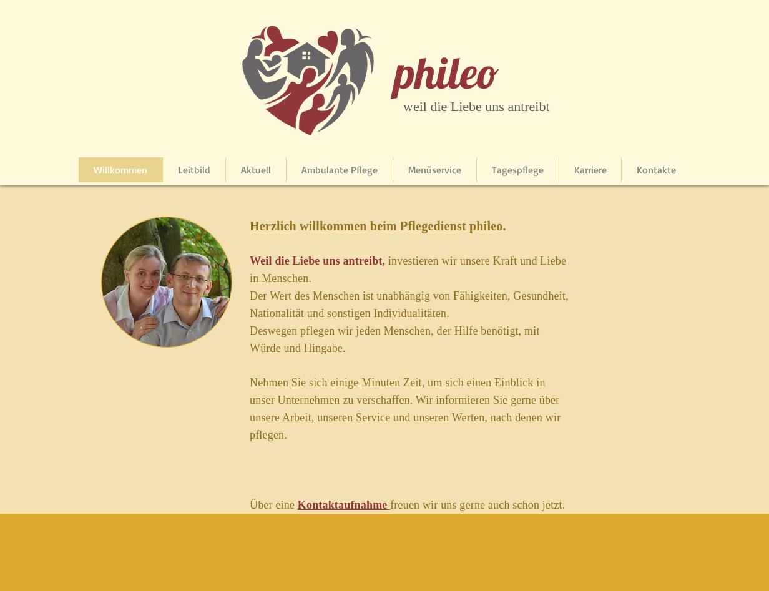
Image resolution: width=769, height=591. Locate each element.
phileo (446, 72)
